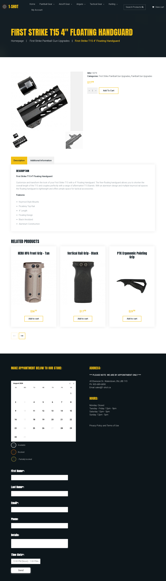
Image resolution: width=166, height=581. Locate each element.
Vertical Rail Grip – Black (82, 253)
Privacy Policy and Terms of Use (104, 425)
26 (43, 428)
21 (62, 420)
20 (52, 420)
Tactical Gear (96, 4)
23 (16, 428)
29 (71, 428)
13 (52, 411)
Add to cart (108, 90)
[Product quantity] (92, 90)
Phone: (14, 519)
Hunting (112, 4)
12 (43, 411)
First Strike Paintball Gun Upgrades (50, 40)
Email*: (15, 503)
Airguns (80, 4)
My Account (37, 10)
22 (71, 420)
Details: (15, 535)
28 (62, 428)
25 (34, 428)
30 (16, 437)
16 (16, 420)
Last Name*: (17, 487)
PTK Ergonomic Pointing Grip (132, 255)
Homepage (17, 40)
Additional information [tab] (41, 160)
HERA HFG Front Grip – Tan (33, 253)
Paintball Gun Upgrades (141, 76)
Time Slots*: (17, 555)
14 (62, 411)
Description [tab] (19, 160)
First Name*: (17, 471)
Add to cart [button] (34, 318)
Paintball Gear (46, 4)
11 (34, 411)
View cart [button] (158, 7)
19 (43, 420)
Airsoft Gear (64, 4)
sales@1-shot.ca (103, 387)
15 (71, 411)
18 (34, 420)
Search (142, 7)
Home (32, 4)
